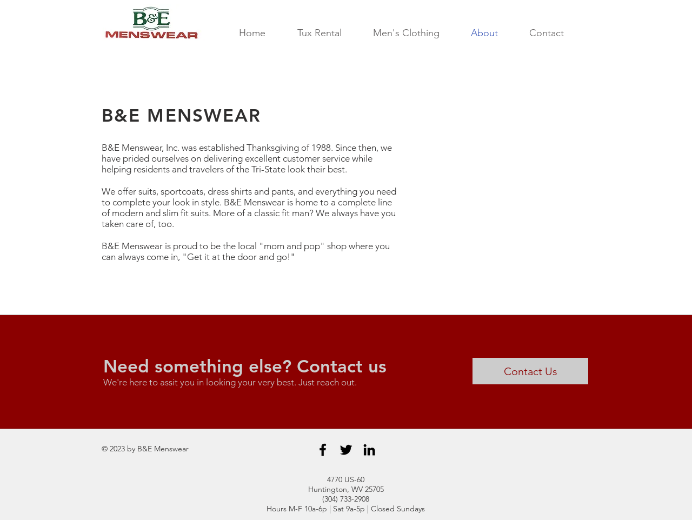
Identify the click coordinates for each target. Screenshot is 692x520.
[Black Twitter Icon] (346, 450)
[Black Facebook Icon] (323, 450)
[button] (319, 33)
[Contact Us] (530, 371)
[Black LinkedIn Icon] (369, 450)
